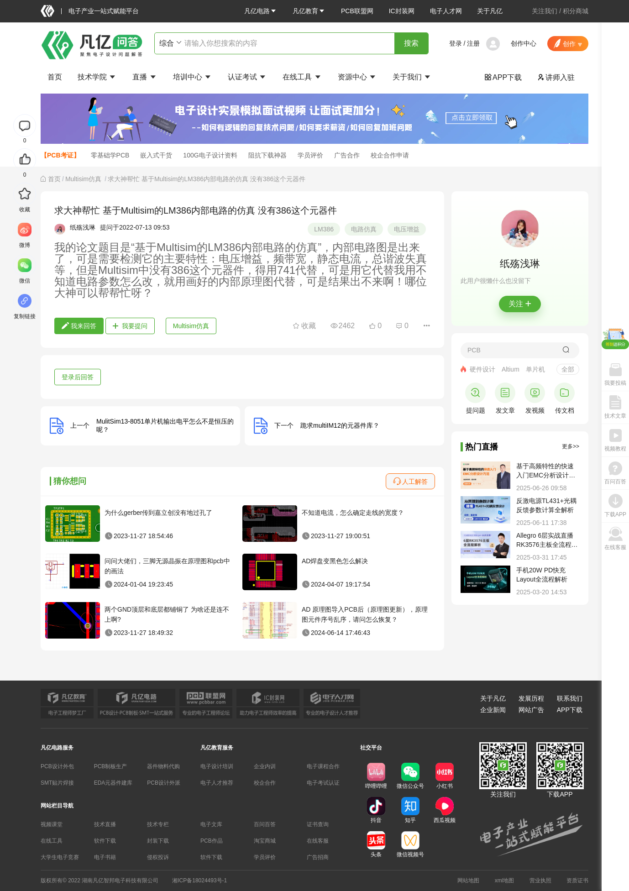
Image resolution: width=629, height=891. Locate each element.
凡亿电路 (260, 11)
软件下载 (105, 841)
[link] (54, 179)
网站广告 (531, 709)
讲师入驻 (556, 77)
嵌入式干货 (156, 155)
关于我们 (412, 77)
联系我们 (569, 698)
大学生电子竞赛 (60, 857)
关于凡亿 (490, 11)
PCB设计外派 (163, 783)
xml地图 (504, 880)
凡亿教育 (309, 11)
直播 (144, 77)
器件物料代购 (163, 766)
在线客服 (318, 841)
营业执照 (540, 880)
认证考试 (247, 77)
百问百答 (265, 824)
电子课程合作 (323, 766)
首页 (54, 77)
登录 (455, 43)
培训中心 (192, 77)
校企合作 (265, 783)
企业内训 (265, 766)
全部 (567, 369)
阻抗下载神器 (267, 155)
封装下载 (158, 841)
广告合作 (347, 155)
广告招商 (318, 857)
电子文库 (211, 824)
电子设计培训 (216, 766)
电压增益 (406, 229)
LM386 (324, 229)
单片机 (535, 369)
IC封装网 (401, 11)
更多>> (570, 446)
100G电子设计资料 (210, 155)
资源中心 (357, 77)
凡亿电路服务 (57, 747)
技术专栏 (158, 824)
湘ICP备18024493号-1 (199, 880)
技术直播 (105, 824)
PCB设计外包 (57, 766)
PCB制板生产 (110, 766)
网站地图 (468, 880)
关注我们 (544, 11)
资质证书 (577, 880)
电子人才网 (446, 11)
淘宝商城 (265, 841)
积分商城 (575, 11)
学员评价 (310, 155)
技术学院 (97, 77)
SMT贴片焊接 (57, 783)
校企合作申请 (390, 155)
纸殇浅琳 (82, 227)
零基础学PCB (110, 155)
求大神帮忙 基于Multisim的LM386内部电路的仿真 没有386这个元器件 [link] (206, 179)
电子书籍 (105, 857)
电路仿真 (364, 229)
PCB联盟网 (357, 11)
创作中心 (523, 43)
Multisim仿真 (84, 179)
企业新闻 (493, 709)
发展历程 (531, 698)
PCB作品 (211, 841)
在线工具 (302, 77)
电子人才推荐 (216, 783)
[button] (260, 11)
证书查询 (318, 824)
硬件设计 (482, 369)
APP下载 (503, 77)
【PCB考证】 (60, 155)
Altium (510, 369)
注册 (473, 43)
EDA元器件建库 (113, 783)
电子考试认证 (323, 783)
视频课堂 (52, 824)
